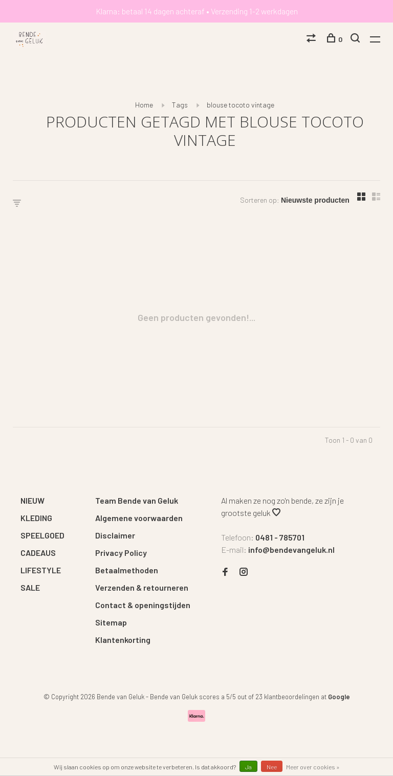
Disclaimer (115, 535)
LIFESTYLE (40, 570)
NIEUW (32, 500)
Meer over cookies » (313, 766)
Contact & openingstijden (142, 605)
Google (339, 697)
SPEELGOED (42, 535)
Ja (248, 766)
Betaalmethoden (126, 570)
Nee (272, 766)
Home (144, 104)
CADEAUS (38, 552)
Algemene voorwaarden (139, 518)
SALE (30, 587)
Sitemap (111, 622)
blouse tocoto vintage (240, 104)
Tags (180, 104)
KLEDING (36, 518)
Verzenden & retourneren (141, 587)
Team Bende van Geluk (136, 500)
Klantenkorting (122, 639)
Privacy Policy (121, 552)
